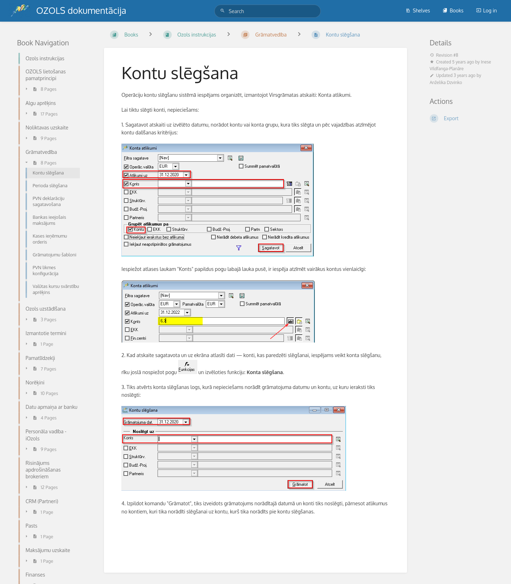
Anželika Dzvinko (446, 82)
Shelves (418, 10)
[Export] (462, 118)
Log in (486, 10)
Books (453, 10)
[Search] (223, 11)
